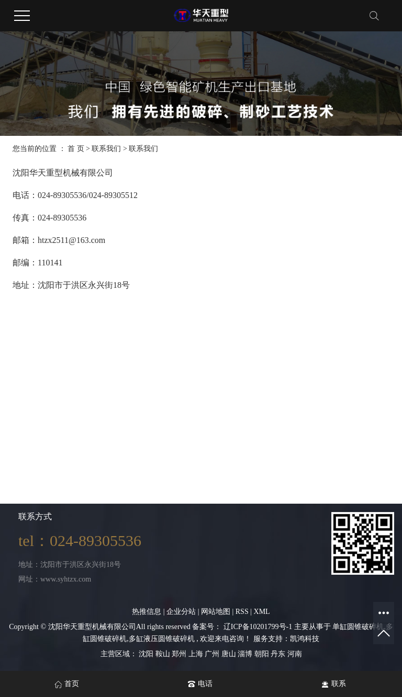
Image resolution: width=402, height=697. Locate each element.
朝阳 (262, 654)
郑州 (180, 654)
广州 (213, 654)
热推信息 (146, 611)
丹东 (279, 654)
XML (262, 611)
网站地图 (216, 611)
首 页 (76, 149)
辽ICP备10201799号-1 (258, 627)
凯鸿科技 (304, 639)
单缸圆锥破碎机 (358, 627)
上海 (196, 654)
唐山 (229, 654)
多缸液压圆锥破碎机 (162, 639)
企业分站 (181, 611)
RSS (242, 611)
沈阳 (147, 654)
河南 (294, 654)
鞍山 (163, 654)
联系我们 (107, 149)
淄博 (246, 654)
